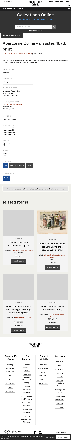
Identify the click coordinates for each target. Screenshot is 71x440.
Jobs (59, 365)
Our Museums (6, 1)
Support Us (10, 383)
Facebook (43, 379)
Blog (10, 379)
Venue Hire (10, 391)
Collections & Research (12, 8)
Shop (10, 387)
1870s (29, 165)
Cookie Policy (6, 438)
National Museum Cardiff (26, 367)
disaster (6, 178)
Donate (50, 1)
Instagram (43, 383)
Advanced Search (36, 30)
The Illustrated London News (17, 53)
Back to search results (12, 35)
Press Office (59, 369)
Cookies (59, 403)
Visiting (10, 365)
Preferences (50, 437)
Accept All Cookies (63, 437)
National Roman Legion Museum (26, 419)
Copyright (59, 407)
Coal (5, 165)
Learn (10, 375)
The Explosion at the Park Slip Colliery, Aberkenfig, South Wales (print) (19, 309)
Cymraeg (67, 1)
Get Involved (43, 369)
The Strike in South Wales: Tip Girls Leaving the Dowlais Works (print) (52, 246)
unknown (47, 255)
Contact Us (43, 365)
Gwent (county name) (17, 165)
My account (58, 1)
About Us (59, 362)
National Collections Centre (59, 383)
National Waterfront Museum (26, 389)
